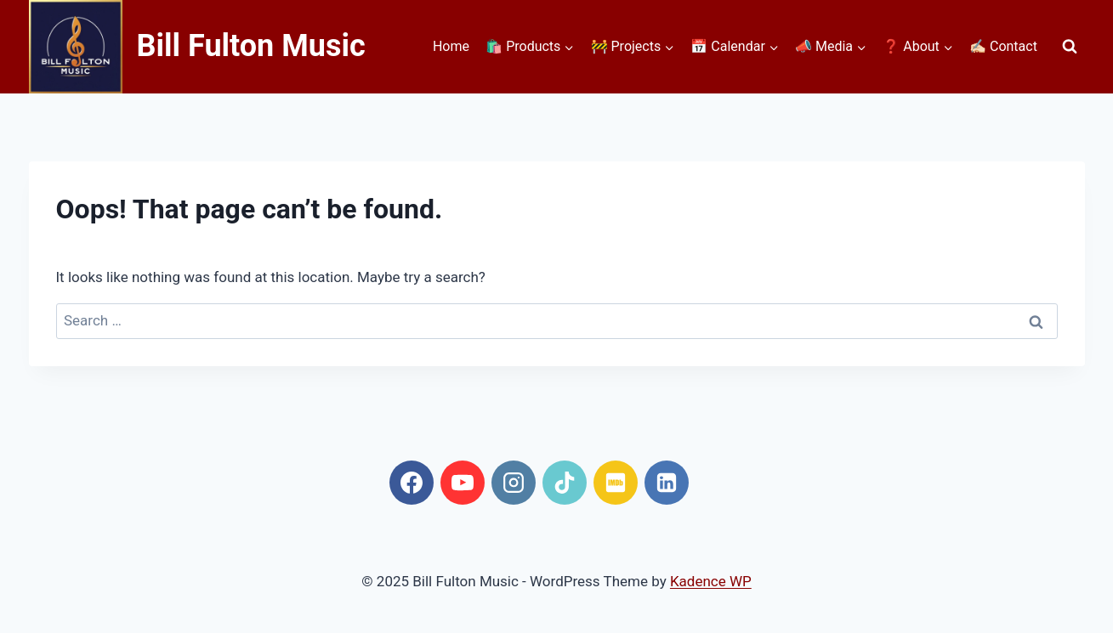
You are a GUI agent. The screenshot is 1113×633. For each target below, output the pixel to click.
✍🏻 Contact (1003, 46)
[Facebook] (411, 483)
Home (451, 46)
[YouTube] (462, 483)
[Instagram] (513, 483)
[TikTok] (564, 483)
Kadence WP (711, 581)
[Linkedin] (667, 483)
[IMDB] (615, 483)
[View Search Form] (1069, 46)
